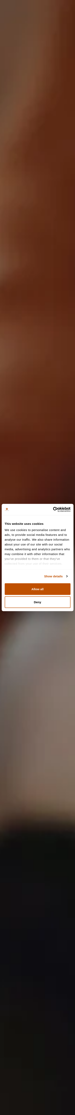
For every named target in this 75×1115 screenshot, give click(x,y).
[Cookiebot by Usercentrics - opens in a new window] (53, 509)
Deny (37, 602)
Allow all (37, 589)
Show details (53, 576)
